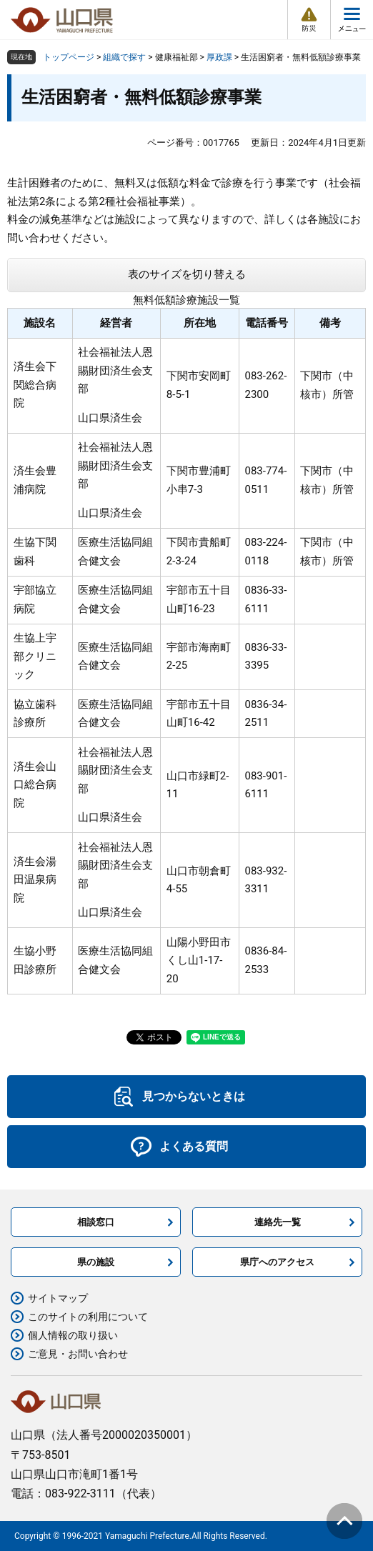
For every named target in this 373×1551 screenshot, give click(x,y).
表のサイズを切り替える (187, 274)
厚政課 (219, 57)
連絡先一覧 (277, 1222)
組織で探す (124, 57)
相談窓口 (95, 1222)
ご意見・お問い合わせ (78, 1354)
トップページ (68, 57)
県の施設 (95, 1262)
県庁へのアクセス (277, 1262)
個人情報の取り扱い (73, 1335)
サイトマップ (58, 1298)
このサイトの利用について (88, 1316)
